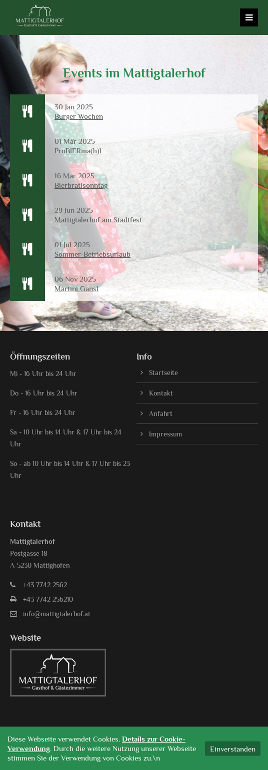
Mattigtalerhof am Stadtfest (98, 219)
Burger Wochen (78, 116)
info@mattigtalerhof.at (56, 614)
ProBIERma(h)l (78, 150)
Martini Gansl (76, 288)
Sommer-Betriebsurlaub (92, 254)
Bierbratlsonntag (81, 185)
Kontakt (161, 393)
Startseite (163, 373)
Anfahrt (160, 413)
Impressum (165, 434)
